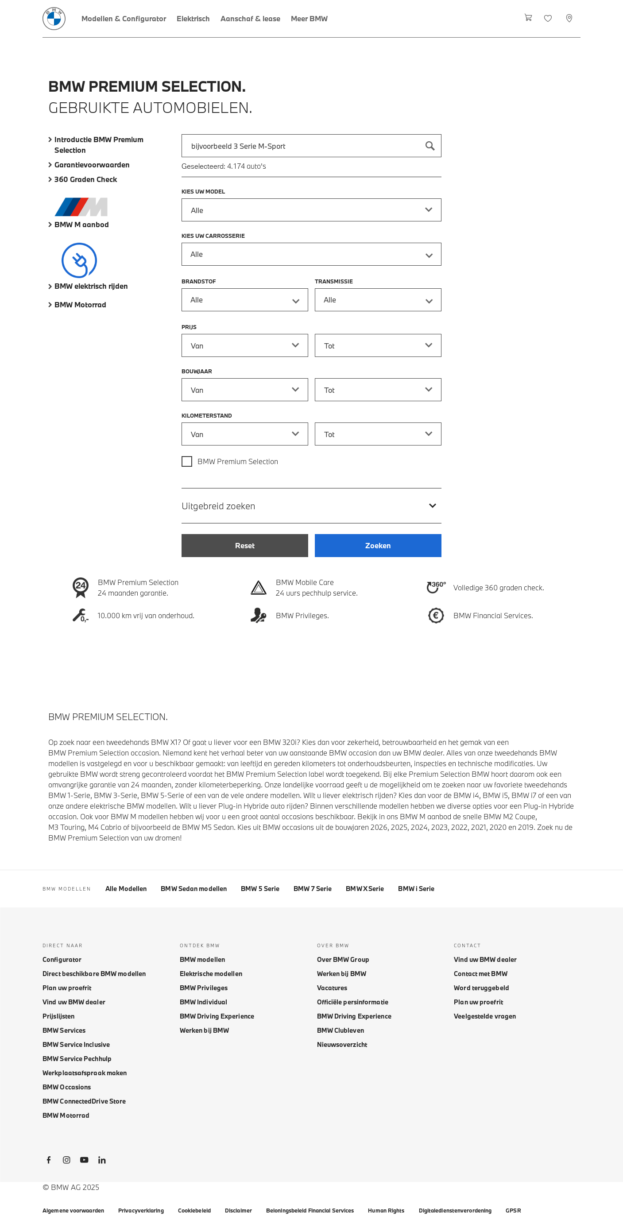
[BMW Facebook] (49, 1161)
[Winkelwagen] (528, 18)
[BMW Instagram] (66, 1161)
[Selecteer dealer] (570, 18)
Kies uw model (203, 191)
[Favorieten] (549, 18)
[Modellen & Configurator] (123, 18)
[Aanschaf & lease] (250, 18)
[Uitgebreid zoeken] (312, 505)
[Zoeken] (429, 145)
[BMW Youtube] (84, 1161)
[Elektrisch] (193, 18)
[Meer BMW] (309, 18)
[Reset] (245, 545)
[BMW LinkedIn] (102, 1161)
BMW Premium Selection (237, 461)
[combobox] (312, 145)
